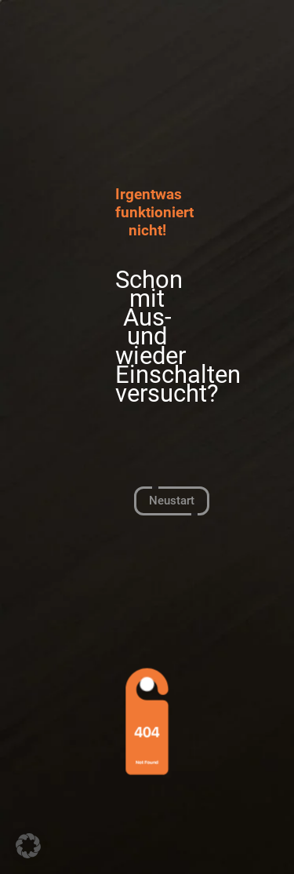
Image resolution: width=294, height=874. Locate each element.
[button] (28, 846)
